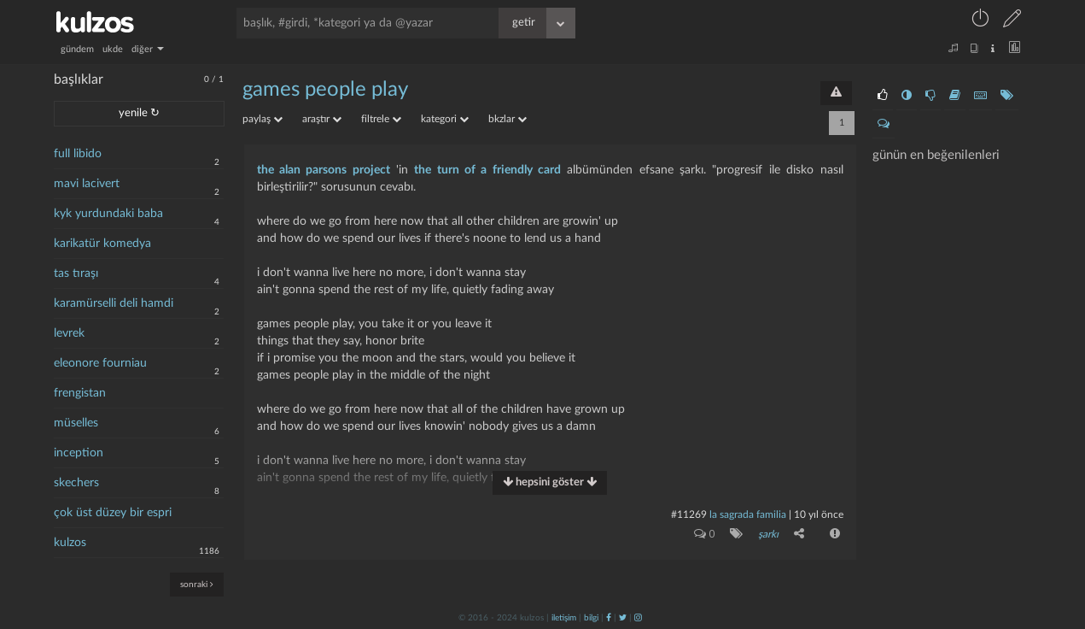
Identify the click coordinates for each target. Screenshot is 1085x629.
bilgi (591, 618)
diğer (147, 49)
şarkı (768, 534)
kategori (445, 119)
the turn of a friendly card (487, 170)
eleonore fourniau (100, 363)
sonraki (196, 584)
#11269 (689, 514)
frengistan (80, 393)
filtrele (381, 119)
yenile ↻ (139, 113)
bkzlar (507, 119)
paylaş (262, 119)
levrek (69, 333)
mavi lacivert (87, 184)
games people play (325, 89)
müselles (76, 423)
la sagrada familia (747, 514)
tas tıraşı (76, 273)
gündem (77, 49)
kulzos (70, 543)
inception (78, 453)
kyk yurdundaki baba (108, 214)
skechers (76, 483)
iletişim (563, 618)
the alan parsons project (323, 170)
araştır (321, 119)
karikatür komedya (102, 244)
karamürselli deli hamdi (113, 303)
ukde (112, 49)
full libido (78, 154)
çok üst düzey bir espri (113, 513)
